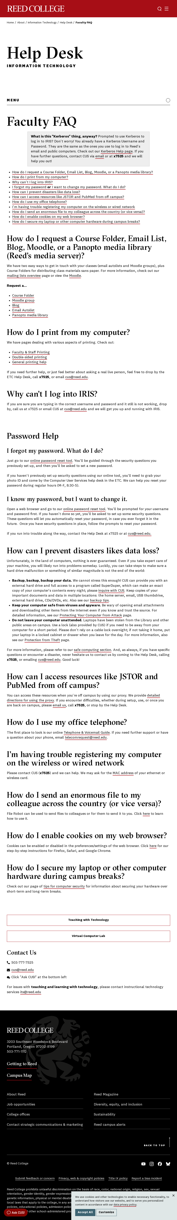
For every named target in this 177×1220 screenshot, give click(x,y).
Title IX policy (118, 1178)
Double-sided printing (29, 357)
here (146, 814)
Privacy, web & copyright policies (81, 1178)
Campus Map (19, 1075)
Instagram (152, 1164)
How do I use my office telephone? (39, 202)
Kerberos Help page (117, 151)
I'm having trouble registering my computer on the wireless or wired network (73, 207)
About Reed (16, 1094)
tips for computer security (64, 886)
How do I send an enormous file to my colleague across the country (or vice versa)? (78, 212)
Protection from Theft (42, 640)
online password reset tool (51, 461)
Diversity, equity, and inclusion (118, 1104)
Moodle (75, 276)
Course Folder (23, 295)
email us (59, 705)
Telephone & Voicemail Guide (87, 732)
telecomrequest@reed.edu (86, 737)
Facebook (160, 1164)
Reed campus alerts (109, 1125)
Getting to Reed (22, 1063)
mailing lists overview (24, 276)
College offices (18, 1114)
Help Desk (66, 22)
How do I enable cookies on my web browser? (48, 217)
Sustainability (104, 1114)
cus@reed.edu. (139, 533)
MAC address (123, 773)
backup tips (99, 600)
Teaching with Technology (88, 920)
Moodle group (23, 300)
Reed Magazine (106, 1094)
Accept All (85, 1212)
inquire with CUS (111, 590)
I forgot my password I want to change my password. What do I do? (69, 187)
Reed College (36, 8)
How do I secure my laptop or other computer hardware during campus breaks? (76, 222)
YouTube (143, 1164)
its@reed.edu (30, 992)
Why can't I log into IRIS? (32, 182)
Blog (15, 305)
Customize (106, 1212)
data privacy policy (125, 1204)
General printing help (29, 362)
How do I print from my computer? (40, 177)
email (99, 156)
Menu (13, 100)
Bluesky (168, 1164)
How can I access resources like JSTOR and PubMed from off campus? (68, 197)
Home (10, 22)
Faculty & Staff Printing (31, 352)
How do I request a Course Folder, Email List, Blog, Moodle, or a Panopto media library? (82, 172)
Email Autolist (23, 310)
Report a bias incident (147, 1178)
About (21, 22)
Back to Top (154, 1145)
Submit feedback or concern (35, 1178)
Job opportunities (21, 1104)
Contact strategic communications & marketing (45, 1125)
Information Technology (42, 22)
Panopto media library (30, 315)
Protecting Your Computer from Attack (91, 615)
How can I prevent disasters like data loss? (46, 192)
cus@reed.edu (76, 377)
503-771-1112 (17, 1051)
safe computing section (92, 650)
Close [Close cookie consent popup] (173, 1199)
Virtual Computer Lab (88, 936)
